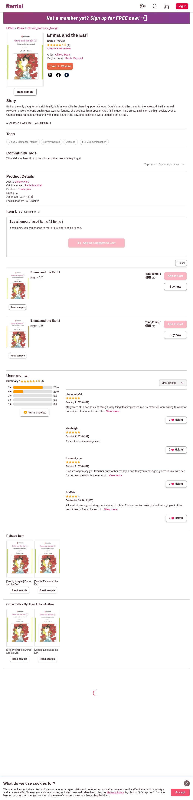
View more (112, 411)
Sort (181, 263)
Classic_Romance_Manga (23, 141)
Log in (182, 6)
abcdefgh (72, 428)
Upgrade (70, 141)
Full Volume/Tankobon (94, 141)
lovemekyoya (74, 458)
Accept (180, 792)
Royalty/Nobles (51, 141)
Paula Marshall (74, 58)
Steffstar (71, 492)
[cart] (167, 6)
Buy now (175, 287)
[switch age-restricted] (143, 6)
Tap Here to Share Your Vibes (161, 164)
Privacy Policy (115, 792)
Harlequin (25, 189)
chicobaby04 (74, 394)
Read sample (25, 91)
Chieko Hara (62, 54)
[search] (155, 6)
